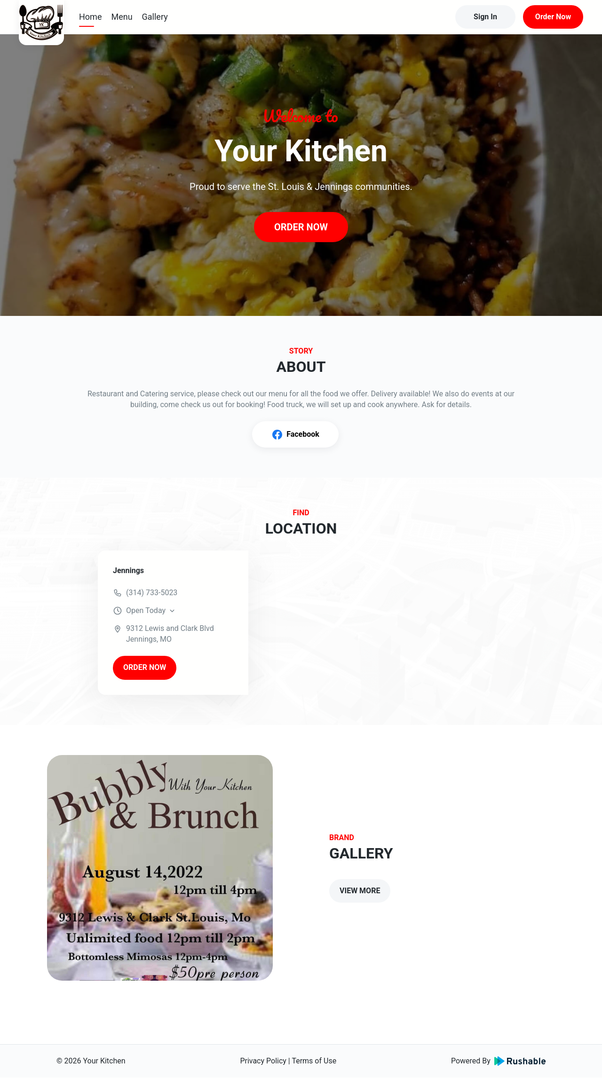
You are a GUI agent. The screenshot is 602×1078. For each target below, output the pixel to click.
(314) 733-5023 (151, 592)
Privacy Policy (263, 1060)
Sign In (485, 16)
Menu (121, 17)
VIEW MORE (360, 890)
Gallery (155, 17)
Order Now (553, 16)
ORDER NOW (301, 227)
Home (90, 17)
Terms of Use (314, 1060)
